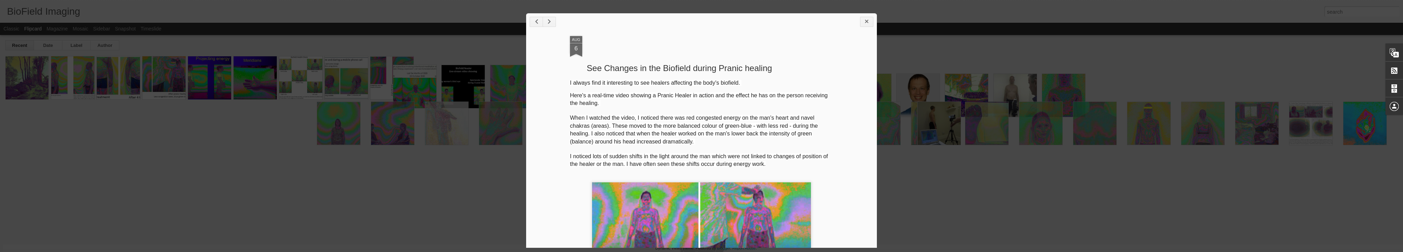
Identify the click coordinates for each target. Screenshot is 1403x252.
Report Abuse (744, 248)
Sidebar (101, 28)
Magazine (57, 28)
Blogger (723, 248)
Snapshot (125, 28)
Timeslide (151, 28)
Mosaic (80, 28)
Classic (11, 28)
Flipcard (33, 28)
